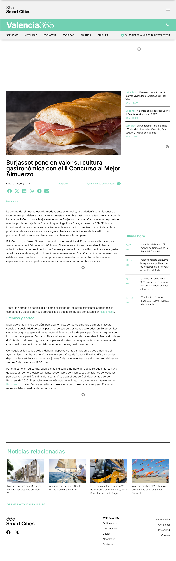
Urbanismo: (131, 92)
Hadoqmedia (163, 519)
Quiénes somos (111, 523)
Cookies (165, 535)
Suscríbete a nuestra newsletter (147, 35)
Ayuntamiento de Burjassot (100, 183)
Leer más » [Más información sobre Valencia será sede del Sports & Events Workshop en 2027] (53, 493)
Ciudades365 (110, 528)
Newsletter (109, 539)
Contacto (108, 544)
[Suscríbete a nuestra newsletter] (122, 35)
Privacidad (164, 529)
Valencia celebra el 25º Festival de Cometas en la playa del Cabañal (149, 489)
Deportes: (130, 110)
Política (87, 35)
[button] (9, 191)
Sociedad (69, 35)
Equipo (107, 533)
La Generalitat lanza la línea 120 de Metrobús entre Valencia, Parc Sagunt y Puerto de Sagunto (108, 489)
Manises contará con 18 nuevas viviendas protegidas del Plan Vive (24, 489)
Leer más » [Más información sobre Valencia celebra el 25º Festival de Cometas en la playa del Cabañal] (136, 497)
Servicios (12, 35)
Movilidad (31, 35)
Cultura (103, 35)
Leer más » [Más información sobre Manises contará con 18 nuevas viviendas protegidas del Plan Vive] (12, 497)
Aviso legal (164, 524)
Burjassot (63, 183)
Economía (50, 35)
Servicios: (130, 125)
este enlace (107, 311)
